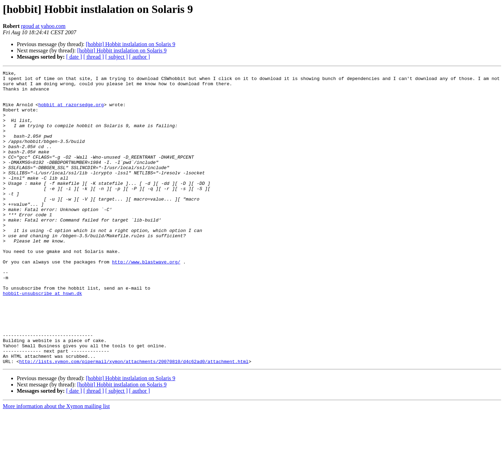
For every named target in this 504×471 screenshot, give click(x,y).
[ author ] (139, 57)
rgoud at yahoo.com (43, 26)
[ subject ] (116, 57)
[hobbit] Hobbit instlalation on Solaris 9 (130, 44)
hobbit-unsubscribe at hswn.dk (42, 338)
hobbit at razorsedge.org (71, 112)
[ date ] (74, 57)
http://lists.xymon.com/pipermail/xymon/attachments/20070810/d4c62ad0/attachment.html (133, 420)
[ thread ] (93, 57)
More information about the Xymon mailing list (56, 465)
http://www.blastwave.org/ (146, 300)
